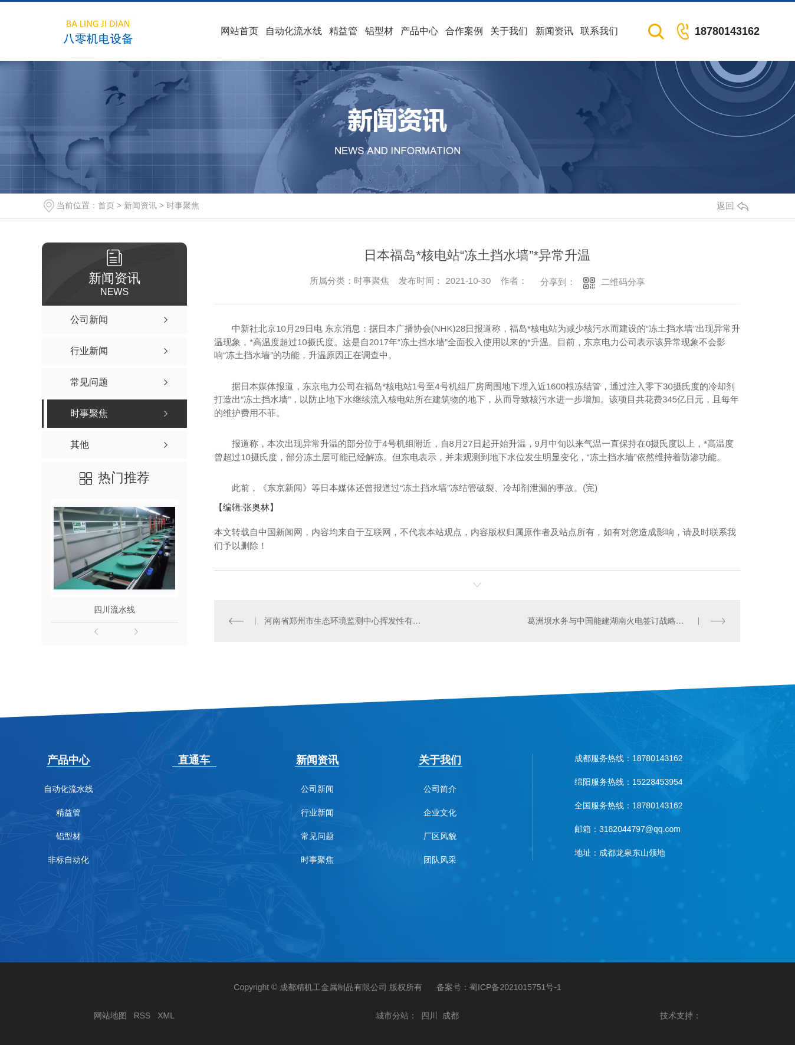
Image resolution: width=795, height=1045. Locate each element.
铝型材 (379, 31)
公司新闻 (317, 789)
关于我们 (509, 31)
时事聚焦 (182, 205)
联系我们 (599, 31)
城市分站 (392, 1015)
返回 (732, 206)
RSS (142, 1015)
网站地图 (110, 1015)
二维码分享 (623, 282)
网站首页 (239, 31)
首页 (106, 205)
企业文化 (439, 812)
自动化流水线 (293, 31)
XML (166, 1015)
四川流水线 (114, 609)
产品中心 (419, 31)
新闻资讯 (554, 31)
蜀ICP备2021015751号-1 (515, 987)
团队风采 (439, 860)
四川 (429, 1015)
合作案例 (464, 31)
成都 (450, 1015)
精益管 (343, 31)
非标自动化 (68, 860)
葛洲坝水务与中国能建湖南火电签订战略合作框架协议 (626, 620)
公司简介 (439, 789)
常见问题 (317, 836)
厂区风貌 (439, 836)
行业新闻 (317, 812)
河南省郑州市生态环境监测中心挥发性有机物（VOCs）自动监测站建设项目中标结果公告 (346, 620)
